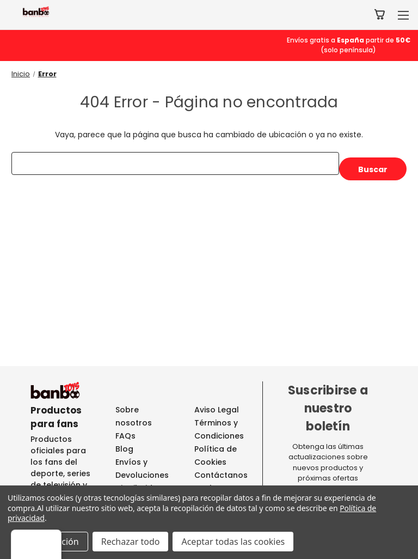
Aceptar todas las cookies (233, 542)
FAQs (125, 435)
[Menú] (400, 536)
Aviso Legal (216, 409)
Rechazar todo (130, 542)
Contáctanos (221, 475)
